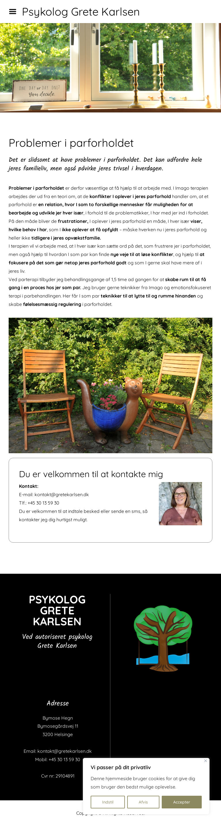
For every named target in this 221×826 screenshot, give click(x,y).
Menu (15, 11)
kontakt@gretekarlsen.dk (62, 494)
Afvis (143, 802)
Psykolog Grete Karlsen (81, 11)
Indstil (107, 802)
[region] (146, 786)
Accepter (181, 802)
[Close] (205, 760)
